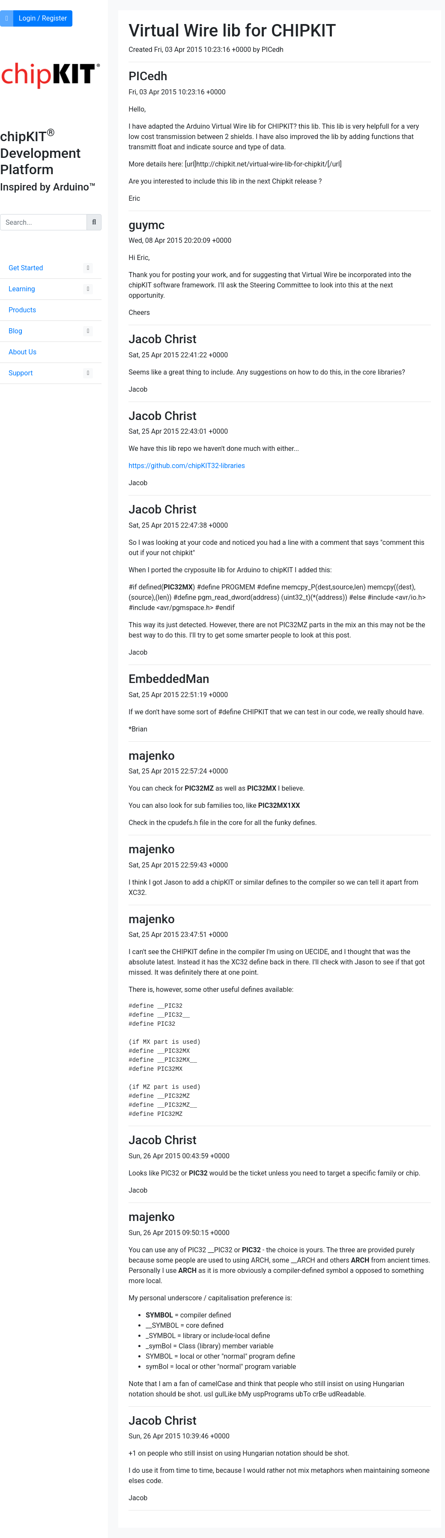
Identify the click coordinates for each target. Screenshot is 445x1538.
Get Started (26, 268)
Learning (22, 289)
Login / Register (43, 18)
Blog (15, 331)
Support (21, 373)
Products (22, 310)
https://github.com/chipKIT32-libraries (186, 466)
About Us (22, 352)
